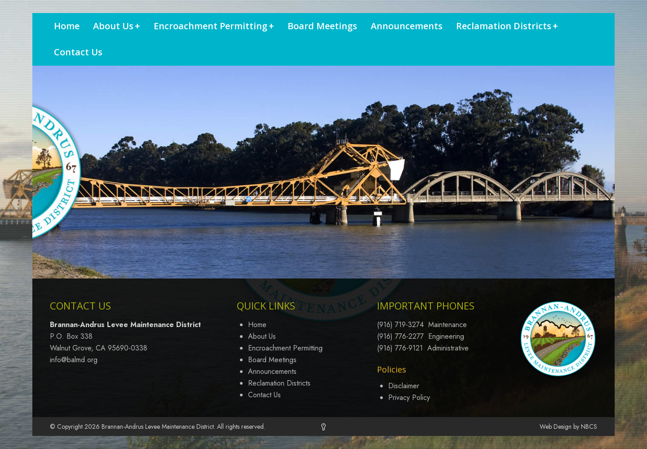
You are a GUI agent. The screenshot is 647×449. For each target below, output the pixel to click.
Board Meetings (322, 26)
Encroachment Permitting (214, 26)
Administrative (448, 348)
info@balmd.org (73, 360)
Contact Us (78, 52)
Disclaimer (403, 386)
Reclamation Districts (507, 26)
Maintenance (447, 324)
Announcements (407, 26)
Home (67, 26)
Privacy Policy (409, 397)
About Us (116, 26)
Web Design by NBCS (568, 426)
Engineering (446, 336)
